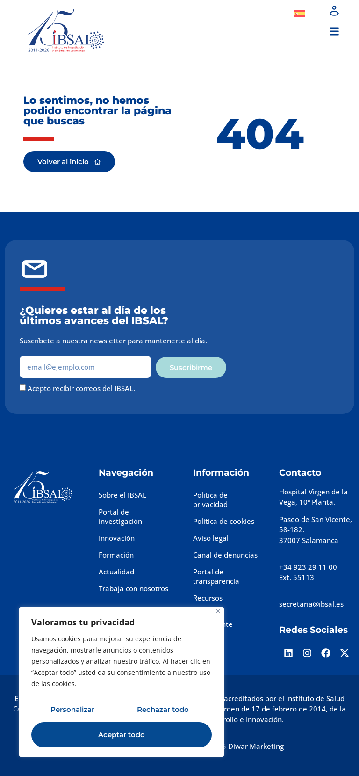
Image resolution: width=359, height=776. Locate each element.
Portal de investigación (120, 516)
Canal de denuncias (225, 554)
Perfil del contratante (213, 619)
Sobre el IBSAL (122, 495)
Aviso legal (211, 538)
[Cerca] (218, 611)
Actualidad (116, 571)
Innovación (117, 538)
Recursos (208, 597)
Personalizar (72, 709)
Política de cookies (223, 521)
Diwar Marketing (256, 746)
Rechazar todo (163, 709)
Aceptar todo (121, 734)
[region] (121, 682)
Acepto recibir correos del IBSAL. (81, 388)
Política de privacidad (210, 499)
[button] (334, 31)
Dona (266, 13)
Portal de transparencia (216, 576)
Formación (116, 554)
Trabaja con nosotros (133, 588)
